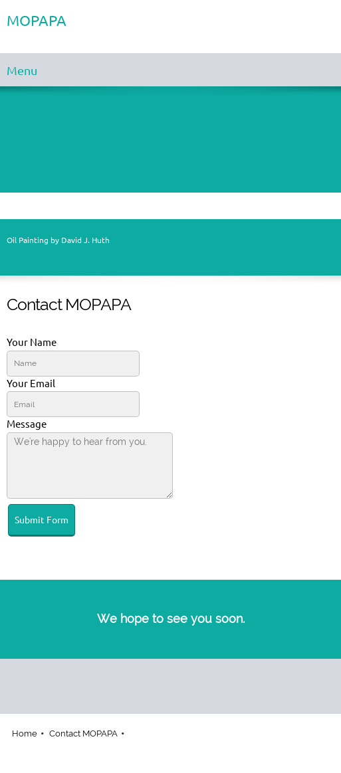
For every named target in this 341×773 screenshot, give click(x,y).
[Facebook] (167, 679)
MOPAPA (36, 20)
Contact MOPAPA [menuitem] (83, 733)
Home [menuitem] (24, 733)
